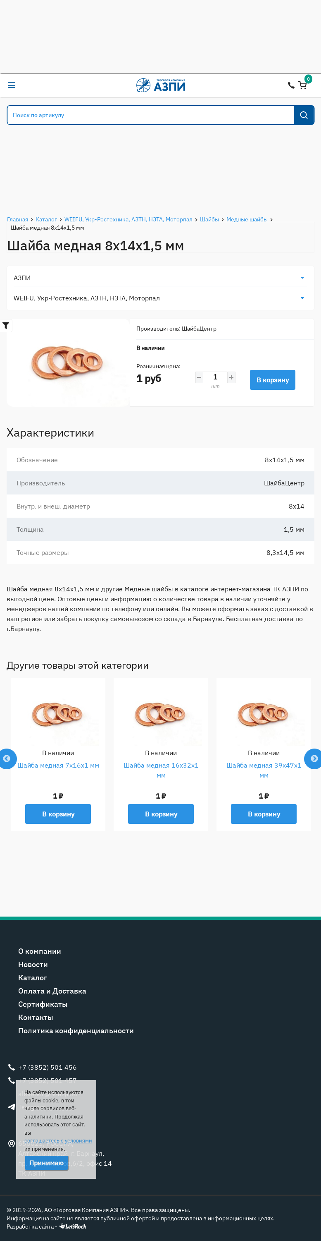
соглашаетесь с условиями (58, 1140)
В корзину (273, 380)
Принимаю (46, 1163)
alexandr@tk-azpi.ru (28, 85)
